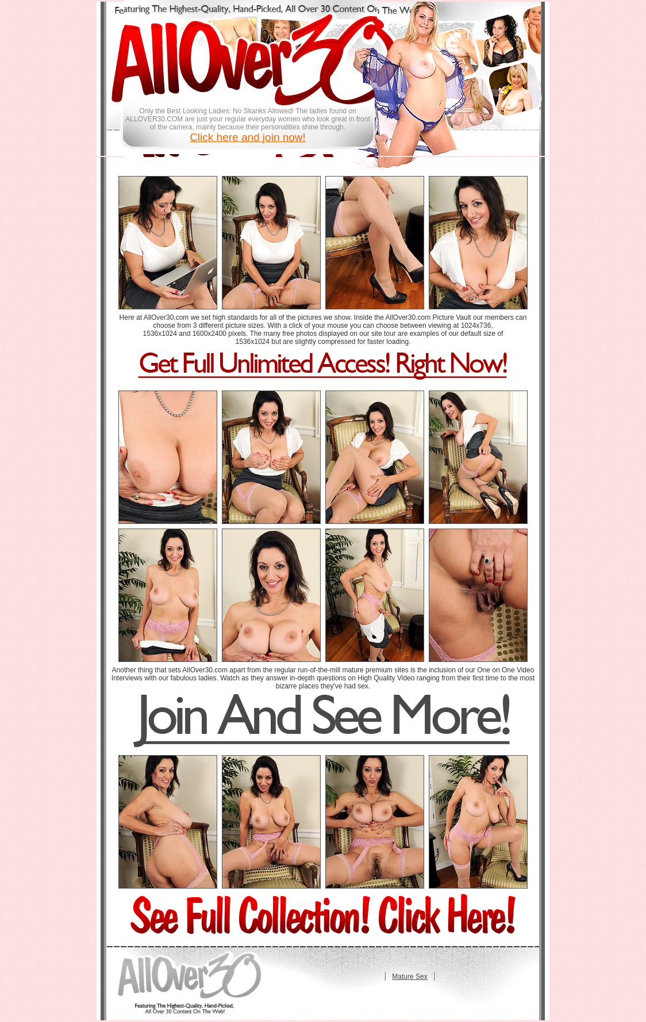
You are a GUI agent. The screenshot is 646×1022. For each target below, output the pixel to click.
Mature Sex (409, 977)
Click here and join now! (248, 137)
